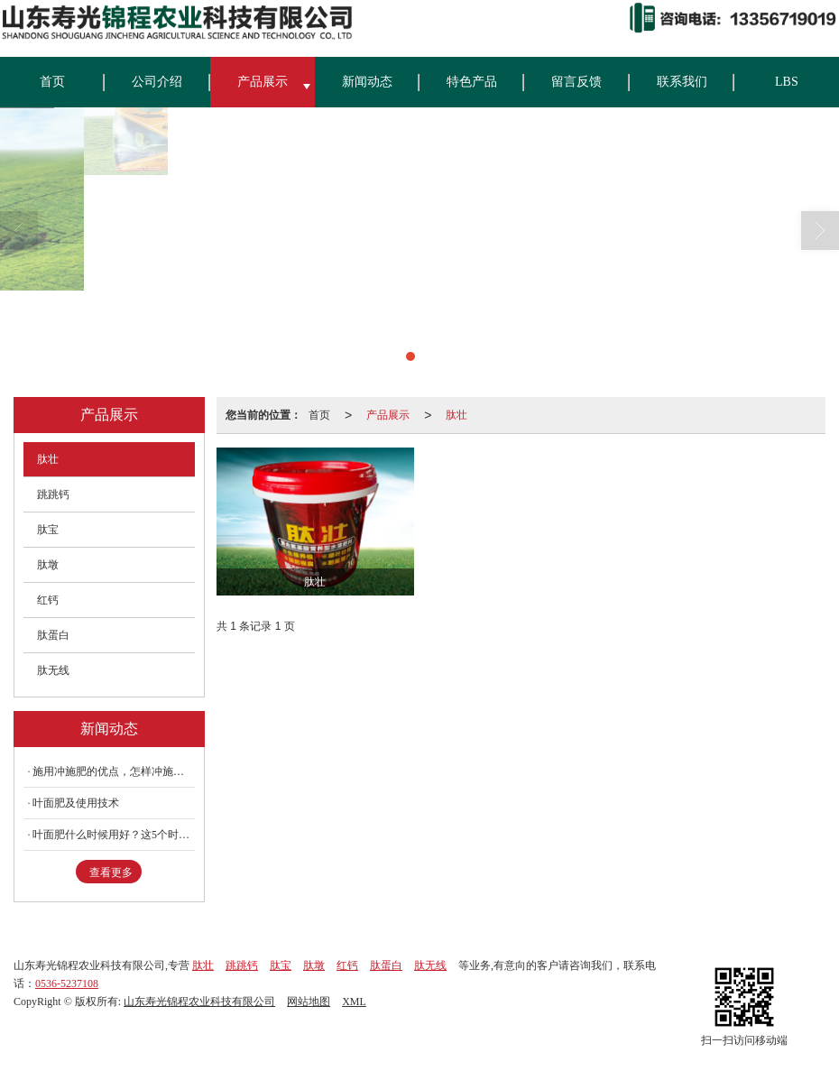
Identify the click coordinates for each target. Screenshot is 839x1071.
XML (354, 1001)
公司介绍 (157, 81)
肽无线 (53, 670)
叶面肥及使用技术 (75, 803)
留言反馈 (576, 81)
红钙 (48, 600)
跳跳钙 (53, 494)
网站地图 (308, 1001)
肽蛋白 (53, 635)
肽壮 (456, 415)
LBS (786, 81)
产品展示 (262, 81)
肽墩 (48, 565)
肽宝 (48, 529)
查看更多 (111, 872)
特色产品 (472, 81)
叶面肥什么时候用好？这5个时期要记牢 (113, 834)
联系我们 (682, 81)
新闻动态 (367, 81)
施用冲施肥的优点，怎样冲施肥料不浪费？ (113, 771)
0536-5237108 (66, 983)
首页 (52, 81)
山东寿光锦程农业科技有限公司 (199, 1001)
